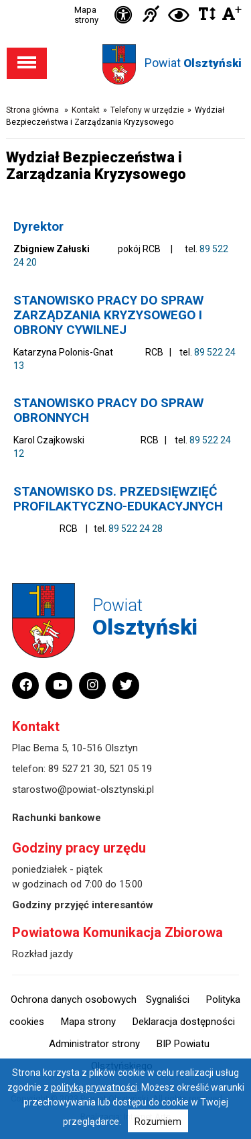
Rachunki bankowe (56, 818)
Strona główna (32, 110)
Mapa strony (86, 15)
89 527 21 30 (76, 769)
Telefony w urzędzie (147, 110)
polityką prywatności (94, 1087)
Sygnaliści (167, 999)
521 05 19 (130, 769)
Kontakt (86, 110)
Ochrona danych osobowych (74, 999)
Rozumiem (158, 1121)
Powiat (193, 63)
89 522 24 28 (135, 528)
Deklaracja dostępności (184, 1022)
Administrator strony (94, 1044)
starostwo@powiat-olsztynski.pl (83, 789)
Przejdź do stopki (126, 0)
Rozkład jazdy (42, 954)
